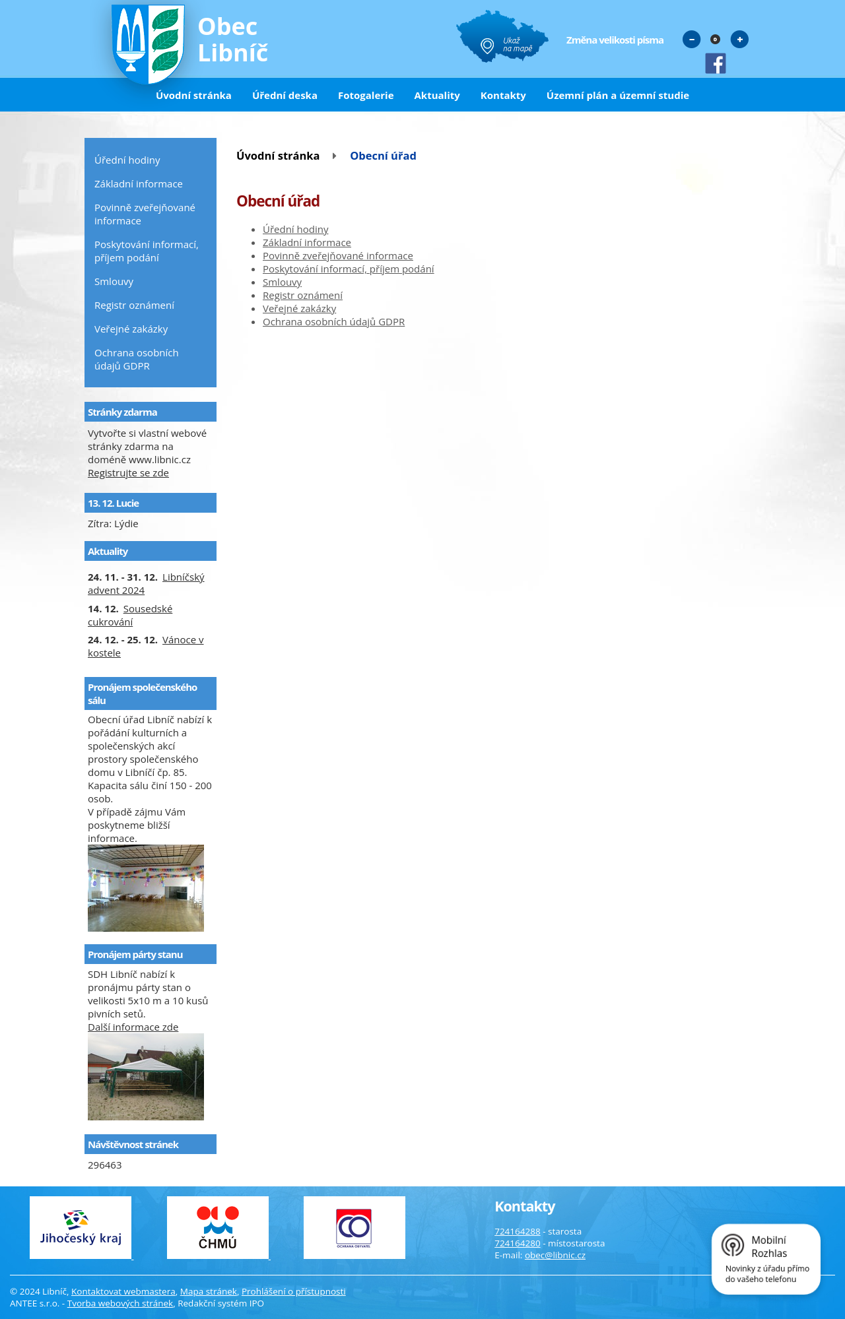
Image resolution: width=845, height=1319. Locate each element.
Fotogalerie (366, 95)
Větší (739, 38)
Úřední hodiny (295, 229)
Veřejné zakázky (299, 308)
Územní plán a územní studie (618, 95)
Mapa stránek (208, 1291)
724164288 (517, 1231)
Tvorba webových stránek (120, 1303)
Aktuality (437, 95)
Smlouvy (282, 281)
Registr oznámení (303, 295)
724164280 (517, 1243)
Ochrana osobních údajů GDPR (334, 321)
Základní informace (307, 242)
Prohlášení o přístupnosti (294, 1291)
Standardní (715, 38)
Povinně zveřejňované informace (338, 255)
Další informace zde (133, 1026)
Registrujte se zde (128, 472)
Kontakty (503, 95)
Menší (691, 38)
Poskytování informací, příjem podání (348, 268)
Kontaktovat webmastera (123, 1291)
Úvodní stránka (194, 95)
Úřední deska (285, 95)
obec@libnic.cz (555, 1255)
